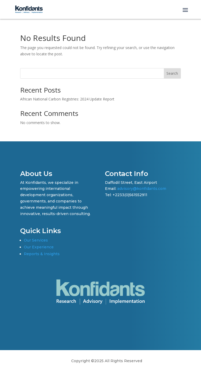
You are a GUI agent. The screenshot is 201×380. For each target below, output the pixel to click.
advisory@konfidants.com (141, 188)
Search (172, 73)
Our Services (36, 240)
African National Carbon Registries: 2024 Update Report (67, 99)
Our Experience (39, 247)
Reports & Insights (42, 253)
